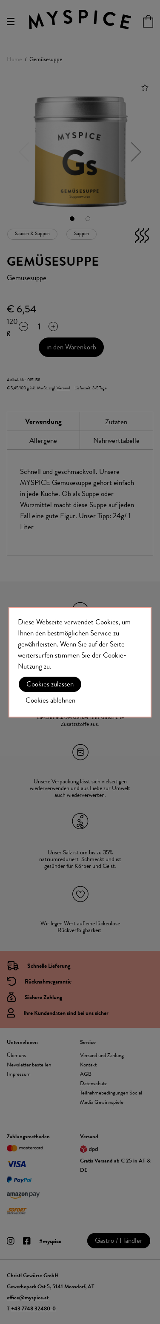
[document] (80, 662)
